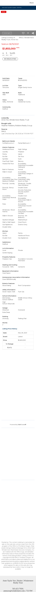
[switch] (23, 33)
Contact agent (7, 33)
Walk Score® (22, 424)
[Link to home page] (5, 3)
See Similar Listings (10, 59)
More (32, 3)
